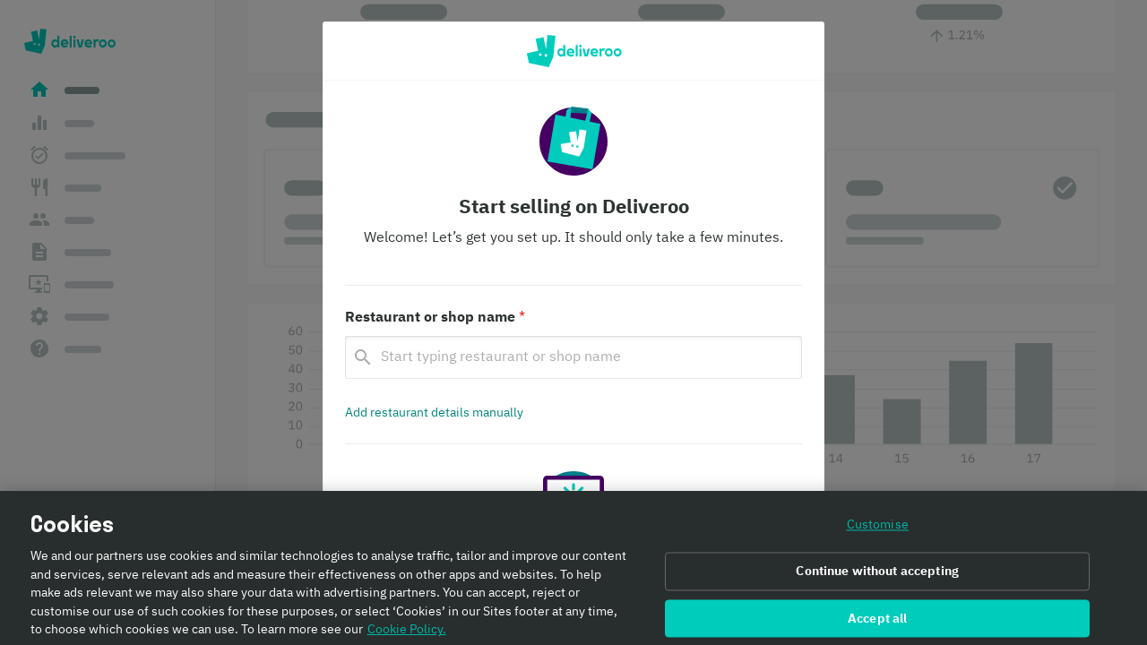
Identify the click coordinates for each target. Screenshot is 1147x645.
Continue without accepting (877, 579)
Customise (878, 533)
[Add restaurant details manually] (434, 413)
